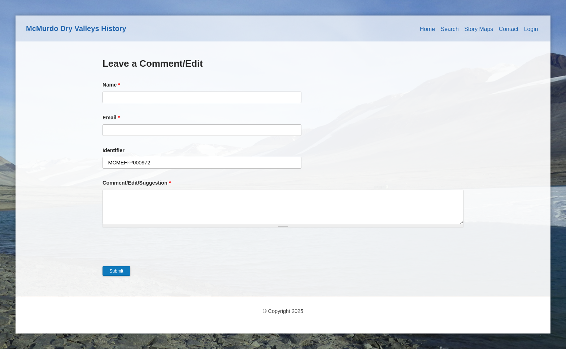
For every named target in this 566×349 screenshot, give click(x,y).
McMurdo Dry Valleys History (76, 28)
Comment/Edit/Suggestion (137, 183)
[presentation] (157, 252)
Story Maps (478, 29)
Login (531, 29)
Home (427, 29)
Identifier (114, 150)
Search (450, 29)
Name (111, 85)
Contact (509, 29)
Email (111, 117)
